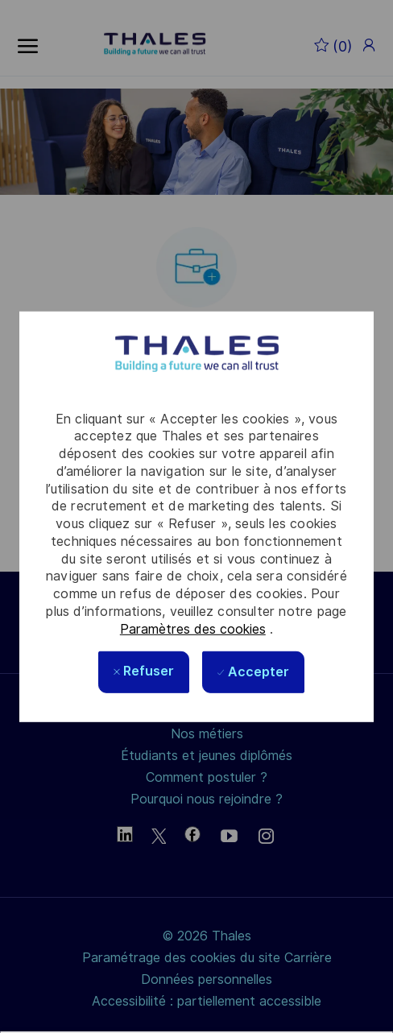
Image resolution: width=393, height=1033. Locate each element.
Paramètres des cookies (193, 628)
